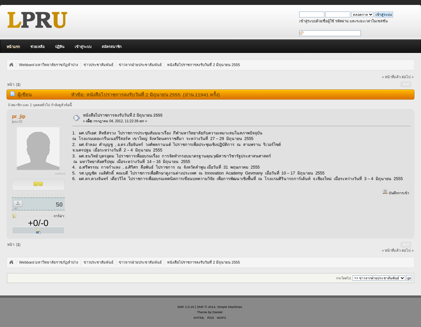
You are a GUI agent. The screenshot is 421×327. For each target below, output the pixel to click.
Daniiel (217, 312)
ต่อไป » (407, 77)
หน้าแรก (13, 47)
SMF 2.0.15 (185, 307)
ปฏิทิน (59, 47)
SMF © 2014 (206, 307)
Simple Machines (229, 307)
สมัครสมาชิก (112, 47)
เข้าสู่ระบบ (83, 47)
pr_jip (18, 116)
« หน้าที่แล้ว (391, 77)
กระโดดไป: (344, 278)
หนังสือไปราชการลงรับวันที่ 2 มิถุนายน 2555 (122, 115)
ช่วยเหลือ (37, 47)
